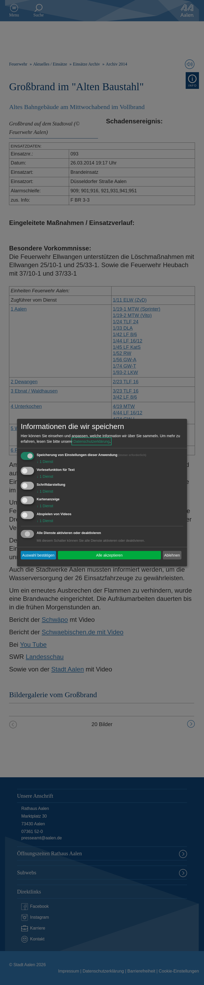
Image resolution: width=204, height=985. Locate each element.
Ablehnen (172, 555)
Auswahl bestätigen (38, 555)
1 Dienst (45, 461)
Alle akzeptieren (109, 555)
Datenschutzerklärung (91, 441)
